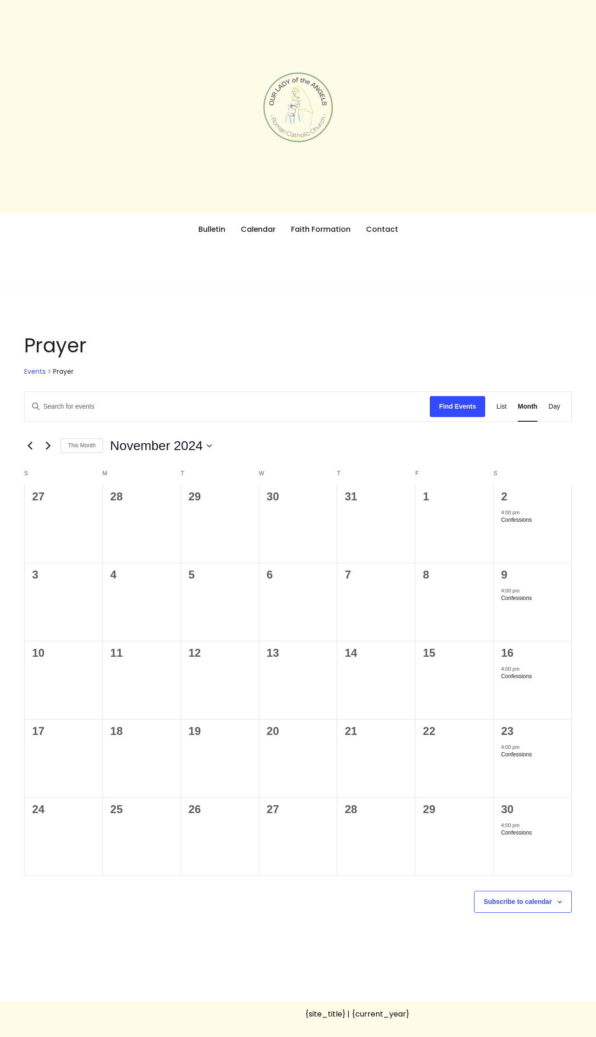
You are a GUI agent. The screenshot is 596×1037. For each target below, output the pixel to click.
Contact (382, 229)
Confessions (516, 520)
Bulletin (211, 229)
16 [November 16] (507, 652)
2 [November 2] (504, 496)
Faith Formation (321, 229)
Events (35, 371)
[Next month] (48, 445)
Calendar (258, 229)
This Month (81, 445)
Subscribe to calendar (518, 901)
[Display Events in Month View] (527, 406)
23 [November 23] (507, 731)
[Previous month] (29, 445)
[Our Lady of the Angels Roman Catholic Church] (298, 107)
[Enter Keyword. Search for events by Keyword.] (227, 406)
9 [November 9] (504, 574)
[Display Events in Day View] (554, 406)
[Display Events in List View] (501, 406)
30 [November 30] (507, 809)
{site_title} (325, 1014)
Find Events (457, 406)
